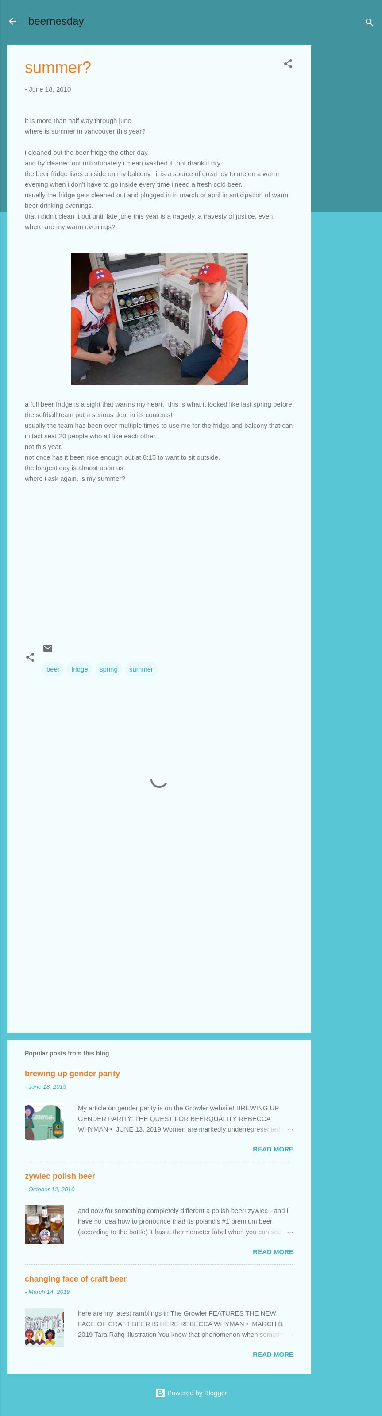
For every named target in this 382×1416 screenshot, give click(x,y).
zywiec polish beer (60, 1176)
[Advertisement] (346, 178)
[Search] (369, 24)
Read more (273, 1149)
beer (53, 669)
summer (141, 669)
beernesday (56, 21)
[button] (288, 65)
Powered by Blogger (191, 1393)
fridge (79, 669)
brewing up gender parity (72, 1073)
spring (109, 669)
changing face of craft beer (76, 1278)
